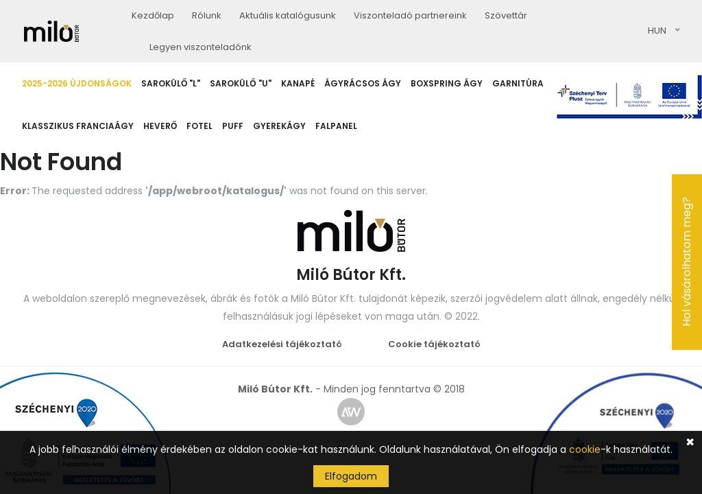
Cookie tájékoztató (434, 344)
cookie (585, 449)
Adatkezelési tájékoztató (282, 344)
